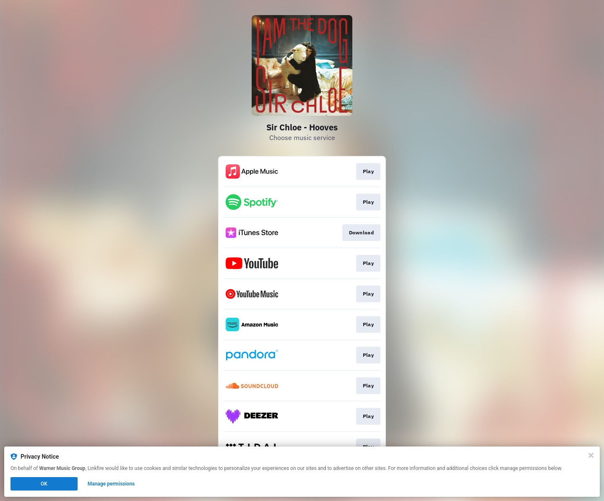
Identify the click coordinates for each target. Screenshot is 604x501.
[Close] (591, 455)
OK (44, 484)
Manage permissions (111, 484)
